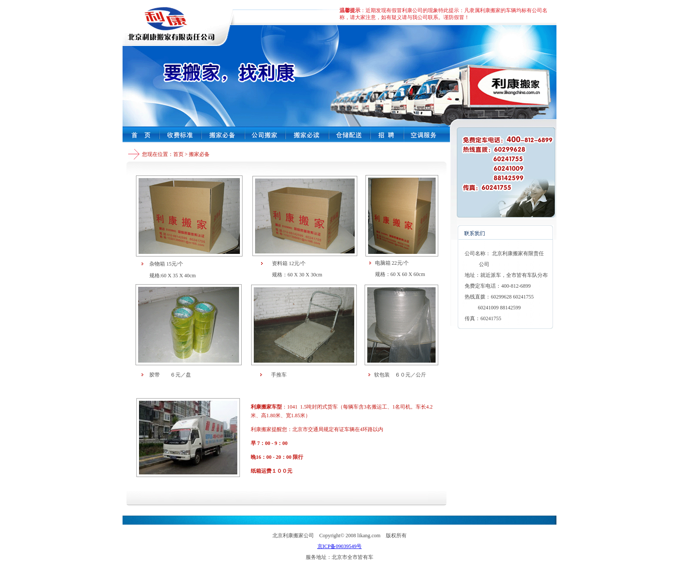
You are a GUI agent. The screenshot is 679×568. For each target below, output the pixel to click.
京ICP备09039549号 (339, 546)
